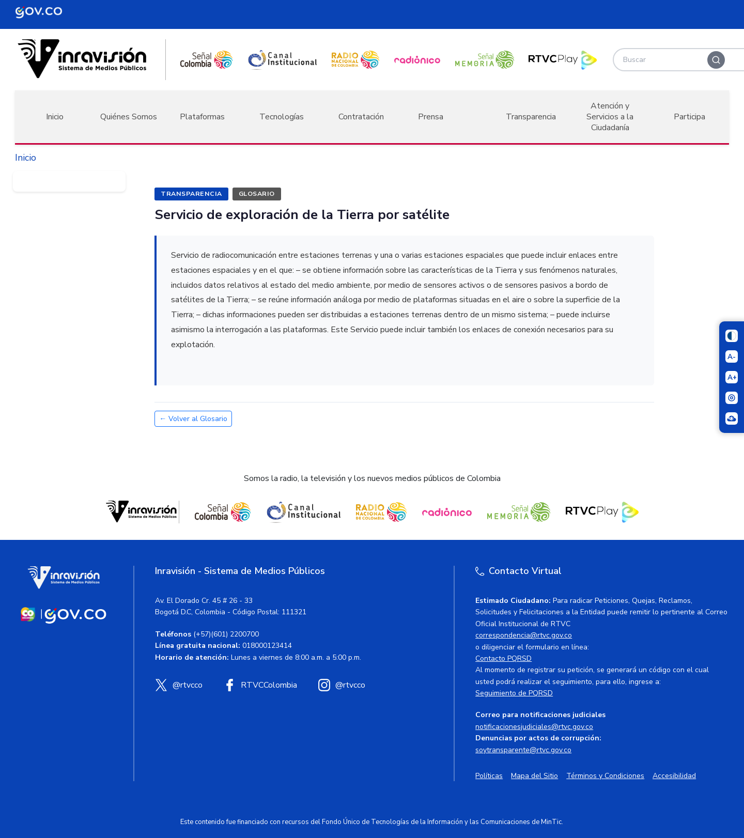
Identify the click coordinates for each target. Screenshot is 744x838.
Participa (689, 116)
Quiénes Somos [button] (128, 116)
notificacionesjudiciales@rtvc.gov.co (534, 727)
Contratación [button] (361, 116)
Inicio (55, 116)
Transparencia (531, 116)
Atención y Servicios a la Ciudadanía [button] (609, 116)
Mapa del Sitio (534, 776)
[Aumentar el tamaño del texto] (731, 377)
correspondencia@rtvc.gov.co (523, 635)
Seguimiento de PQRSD (514, 693)
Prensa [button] (430, 116)
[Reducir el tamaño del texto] (731, 356)
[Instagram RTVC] (341, 685)
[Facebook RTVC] (260, 685)
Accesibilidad (674, 776)
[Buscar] (716, 60)
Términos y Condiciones (605, 776)
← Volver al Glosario (193, 419)
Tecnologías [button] (281, 116)
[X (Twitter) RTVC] (179, 685)
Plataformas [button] (202, 116)
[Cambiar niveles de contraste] (731, 335)
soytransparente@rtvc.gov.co (523, 750)
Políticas (489, 776)
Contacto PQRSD (503, 658)
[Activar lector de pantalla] (731, 397)
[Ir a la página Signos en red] (731, 418)
